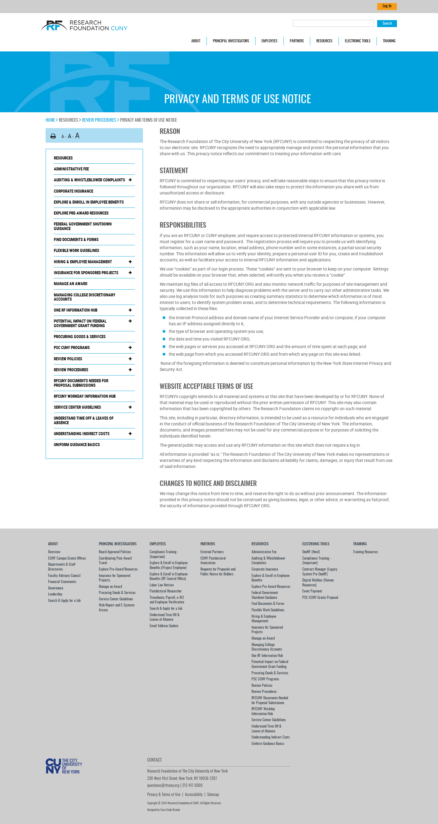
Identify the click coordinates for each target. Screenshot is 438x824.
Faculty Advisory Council (64, 576)
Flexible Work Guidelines (76, 250)
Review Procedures (100, 120)
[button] (53, 136)
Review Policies (68, 359)
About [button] (195, 41)
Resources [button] (324, 41)
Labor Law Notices (162, 585)
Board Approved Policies (115, 552)
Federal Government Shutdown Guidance (83, 226)
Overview (54, 552)
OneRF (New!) (311, 552)
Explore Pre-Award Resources (81, 213)
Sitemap (213, 795)
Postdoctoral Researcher (166, 591)
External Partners (212, 552)
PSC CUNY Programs (72, 347)
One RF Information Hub (75, 310)
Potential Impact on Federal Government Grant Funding (80, 323)
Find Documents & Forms (76, 239)
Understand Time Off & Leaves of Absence (83, 420)
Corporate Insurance (73, 191)
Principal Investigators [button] (231, 41)
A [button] (62, 136)
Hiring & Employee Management (83, 262)
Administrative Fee (71, 169)
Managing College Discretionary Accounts (84, 297)
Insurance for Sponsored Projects (86, 273)
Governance (55, 588)
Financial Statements (62, 582)
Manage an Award (70, 283)
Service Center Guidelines (77, 407)
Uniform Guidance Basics (77, 444)
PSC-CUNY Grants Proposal (320, 597)
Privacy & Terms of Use (163, 795)
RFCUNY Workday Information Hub (85, 396)
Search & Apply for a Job (64, 600)
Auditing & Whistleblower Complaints (89, 180)
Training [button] (389, 41)
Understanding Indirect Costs (81, 433)
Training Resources (365, 552)
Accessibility (194, 795)
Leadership (55, 594)
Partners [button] (297, 41)
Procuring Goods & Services (80, 336)
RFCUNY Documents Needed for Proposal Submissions (81, 383)
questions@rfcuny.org (163, 786)
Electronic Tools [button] (357, 41)
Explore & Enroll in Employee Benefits (89, 202)
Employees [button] (269, 41)
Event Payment (312, 591)
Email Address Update (164, 626)
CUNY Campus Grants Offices (67, 558)
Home (52, 120)
